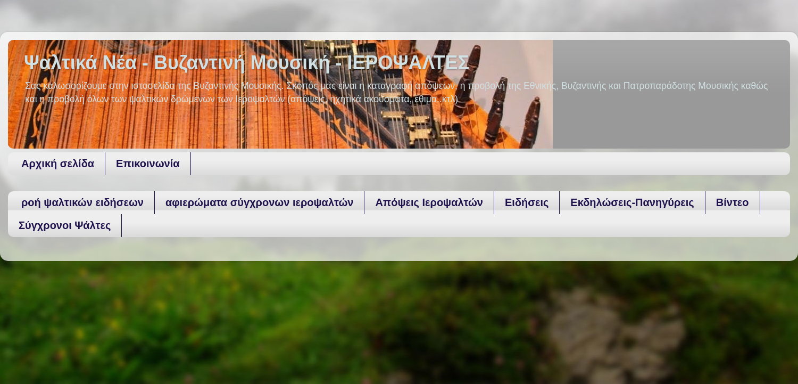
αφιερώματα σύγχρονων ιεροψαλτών (259, 202)
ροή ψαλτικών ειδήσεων (82, 202)
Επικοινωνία (147, 163)
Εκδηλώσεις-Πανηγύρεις (632, 202)
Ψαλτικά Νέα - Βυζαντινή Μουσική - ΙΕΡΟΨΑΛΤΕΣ (246, 62)
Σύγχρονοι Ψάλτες (65, 225)
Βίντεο (732, 202)
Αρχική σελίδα (57, 163)
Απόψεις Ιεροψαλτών (429, 202)
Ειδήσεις (526, 202)
